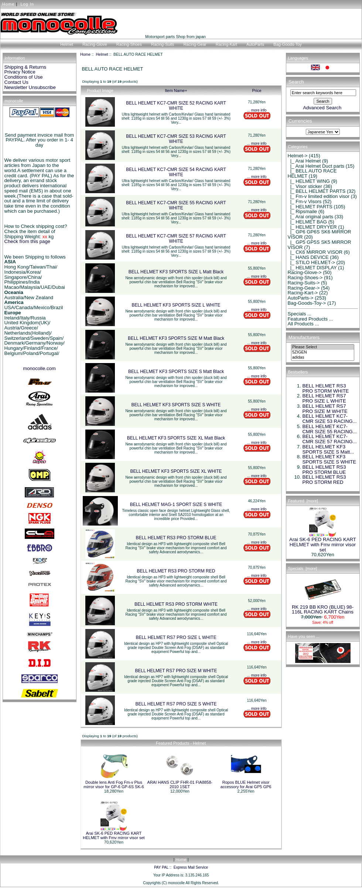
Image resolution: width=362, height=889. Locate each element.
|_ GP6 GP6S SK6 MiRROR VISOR (319, 234)
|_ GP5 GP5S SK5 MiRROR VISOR (319, 244)
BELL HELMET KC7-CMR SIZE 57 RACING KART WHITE (176, 238)
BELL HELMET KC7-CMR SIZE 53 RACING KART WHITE (176, 139)
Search (296, 82)
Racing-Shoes (129, 44)
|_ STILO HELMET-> (311, 262)
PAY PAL (161, 867)
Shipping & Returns (25, 67)
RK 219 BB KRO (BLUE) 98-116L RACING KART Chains (323, 607)
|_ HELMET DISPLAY (312, 267)
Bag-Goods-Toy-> (307, 303)
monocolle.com (39, 368)
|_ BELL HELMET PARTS (317, 191)
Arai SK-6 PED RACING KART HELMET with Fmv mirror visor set (113, 835)
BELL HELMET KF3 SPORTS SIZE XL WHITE (176, 471)
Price (256, 90)
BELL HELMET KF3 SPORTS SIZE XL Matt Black (176, 438)
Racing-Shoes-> (305, 277)
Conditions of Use (23, 77)
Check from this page (27, 241)
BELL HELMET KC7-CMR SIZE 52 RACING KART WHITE (176, 105)
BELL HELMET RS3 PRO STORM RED (176, 571)
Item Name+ (176, 90)
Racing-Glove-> (305, 272)
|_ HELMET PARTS (310, 206)
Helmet (102, 54)
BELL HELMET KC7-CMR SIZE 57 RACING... (330, 439)
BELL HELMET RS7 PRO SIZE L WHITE (176, 637)
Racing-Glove (94, 44)
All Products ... (303, 323)
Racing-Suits (162, 44)
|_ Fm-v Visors (305, 201)
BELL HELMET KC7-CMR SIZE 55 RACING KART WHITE (176, 205)
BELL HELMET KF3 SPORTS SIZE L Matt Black (176, 271)
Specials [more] (302, 568)
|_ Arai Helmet (304, 161)
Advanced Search (322, 107)
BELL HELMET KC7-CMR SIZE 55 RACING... (330, 429)
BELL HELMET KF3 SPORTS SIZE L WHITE (176, 305)
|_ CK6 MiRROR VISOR (315, 252)
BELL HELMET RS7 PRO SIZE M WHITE (176, 670)
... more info (257, 110)
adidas (322, 357)
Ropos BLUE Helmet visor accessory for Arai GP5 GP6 (246, 784)
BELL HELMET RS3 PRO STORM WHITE (176, 604)
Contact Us (16, 82)
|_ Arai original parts (311, 216)
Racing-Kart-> (303, 292)
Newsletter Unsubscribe (30, 87)
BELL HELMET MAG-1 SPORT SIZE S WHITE (176, 504)
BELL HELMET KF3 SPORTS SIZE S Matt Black (176, 371)
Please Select (322, 347)
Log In (27, 4)
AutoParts (255, 44)
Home (8, 4)
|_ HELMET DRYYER (312, 227)
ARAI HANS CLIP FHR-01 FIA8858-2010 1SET (179, 784)
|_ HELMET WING (309, 181)
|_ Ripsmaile (302, 211)
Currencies (300, 121)
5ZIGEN (322, 352)
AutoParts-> (301, 298)
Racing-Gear (194, 44)
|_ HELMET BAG (307, 222)
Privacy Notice (19, 72)
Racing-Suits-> (304, 282)
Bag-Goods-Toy (287, 44)
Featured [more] (303, 501)
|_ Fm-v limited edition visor (319, 196)
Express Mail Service (191, 867)
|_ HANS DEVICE (308, 257)
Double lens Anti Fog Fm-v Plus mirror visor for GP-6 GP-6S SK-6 (113, 784)
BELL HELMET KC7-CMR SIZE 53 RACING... (330, 418)
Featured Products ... (310, 319)
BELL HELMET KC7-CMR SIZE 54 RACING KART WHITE (176, 172)
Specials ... (300, 314)
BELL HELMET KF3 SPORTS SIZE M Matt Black (176, 338)
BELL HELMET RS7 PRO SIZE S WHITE (176, 704)
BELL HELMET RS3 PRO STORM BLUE (176, 537)
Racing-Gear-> (304, 288)
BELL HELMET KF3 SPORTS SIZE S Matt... (328, 449)
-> (298, 155)
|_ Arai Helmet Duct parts (316, 166)
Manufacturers (304, 337)
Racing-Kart (226, 44)
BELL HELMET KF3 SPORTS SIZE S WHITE (176, 404)
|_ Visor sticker (305, 186)
